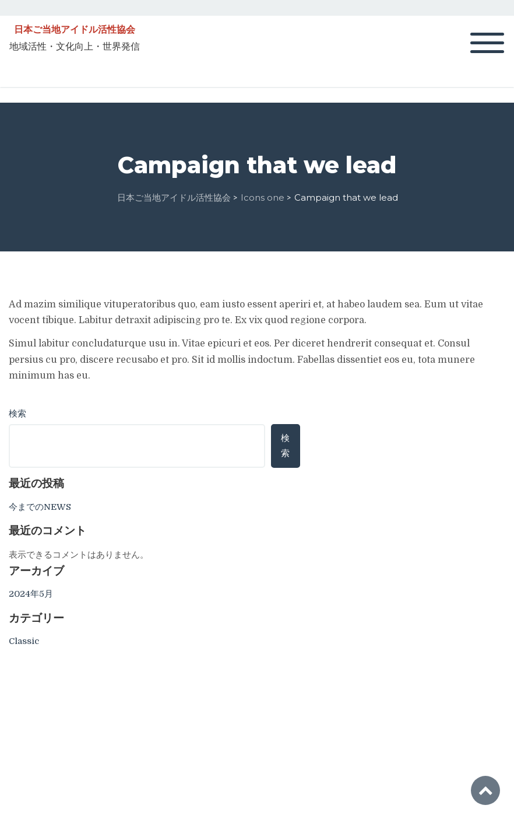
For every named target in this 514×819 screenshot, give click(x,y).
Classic (24, 641)
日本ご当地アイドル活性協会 (74, 29)
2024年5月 (31, 594)
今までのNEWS (40, 507)
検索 (17, 413)
